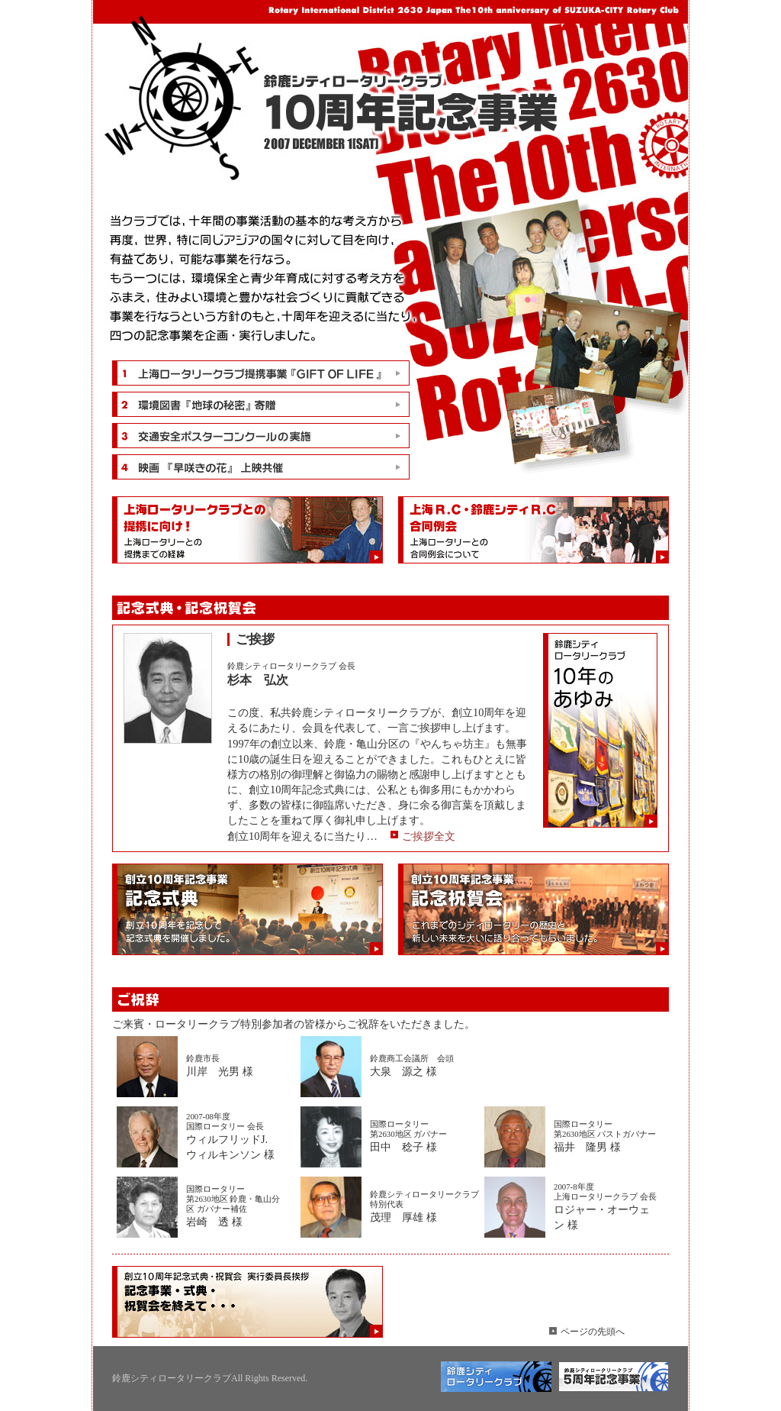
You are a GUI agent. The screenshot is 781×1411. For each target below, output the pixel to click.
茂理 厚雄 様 (425, 1206)
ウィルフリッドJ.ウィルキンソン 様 (241, 1136)
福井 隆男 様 (609, 1136)
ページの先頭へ (593, 1331)
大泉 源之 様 (425, 1065)
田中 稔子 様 (425, 1136)
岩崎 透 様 (241, 1206)
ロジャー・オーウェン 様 (605, 1206)
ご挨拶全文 (428, 836)
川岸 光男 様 (241, 1065)
